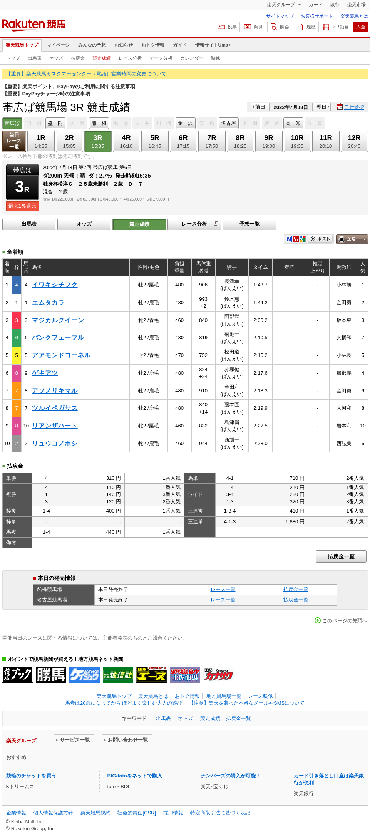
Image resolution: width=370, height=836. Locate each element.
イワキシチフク (55, 284)
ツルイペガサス (55, 408)
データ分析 (160, 58)
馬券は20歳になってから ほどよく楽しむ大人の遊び (123, 703)
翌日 (321, 107)
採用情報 (173, 813)
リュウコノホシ (55, 443)
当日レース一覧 (14, 141)
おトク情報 (152, 45)
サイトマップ (280, 16)
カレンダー (191, 58)
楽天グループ (281, 4)
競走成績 (101, 58)
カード (316, 4)
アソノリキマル (55, 390)
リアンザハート (55, 425)
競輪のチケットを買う (31, 776)
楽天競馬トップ (22, 45)
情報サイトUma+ (213, 45)
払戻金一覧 (341, 556)
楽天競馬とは (354, 16)
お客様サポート (317, 16)
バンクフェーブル (58, 337)
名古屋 (228, 123)
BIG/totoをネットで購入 (134, 776)
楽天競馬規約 (95, 813)
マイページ (58, 45)
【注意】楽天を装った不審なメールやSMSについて (247, 703)
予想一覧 (249, 224)
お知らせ (123, 45)
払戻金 (78, 58)
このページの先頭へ (344, 620)
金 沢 (185, 123)
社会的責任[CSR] (136, 813)
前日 (260, 107)
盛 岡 (55, 123)
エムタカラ (48, 302)
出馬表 (35, 58)
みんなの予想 (92, 45)
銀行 (335, 4)
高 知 (293, 123)
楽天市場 (356, 4)
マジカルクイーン (58, 320)
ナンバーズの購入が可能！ (231, 776)
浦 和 (98, 123)
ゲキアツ (45, 373)
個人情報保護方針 (53, 813)
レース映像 (260, 696)
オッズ (56, 58)
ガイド (180, 45)
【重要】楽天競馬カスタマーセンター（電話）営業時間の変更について (86, 74)
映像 (215, 58)
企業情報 (16, 813)
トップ (13, 58)
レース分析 (130, 58)
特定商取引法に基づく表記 (220, 813)
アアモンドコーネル (61, 355)
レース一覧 (223, 589)
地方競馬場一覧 (223, 696)
